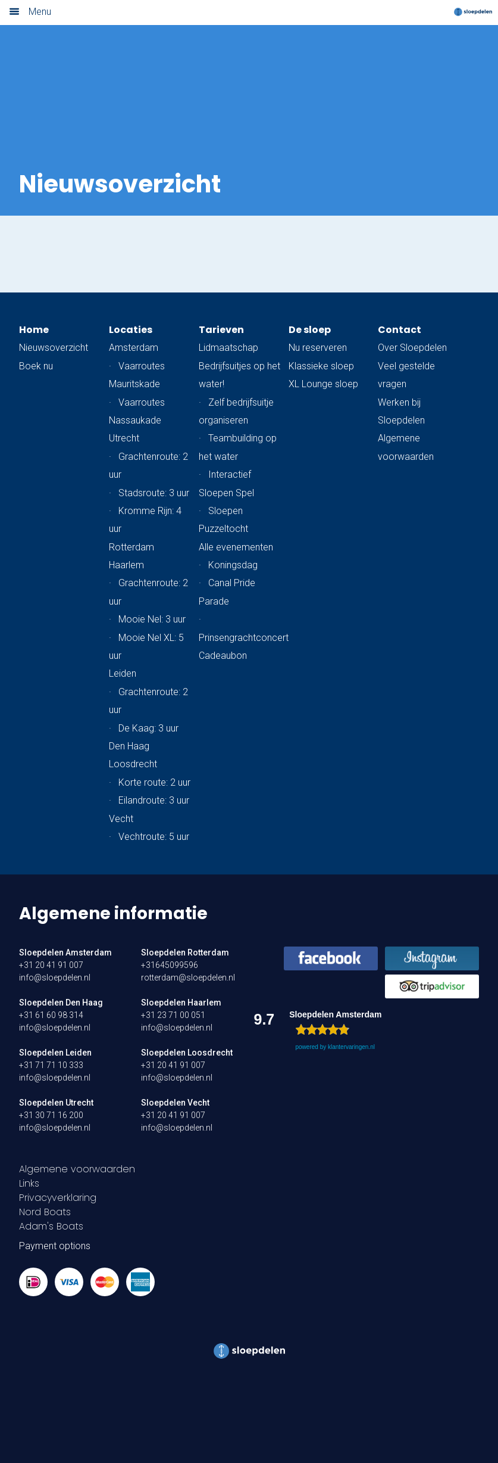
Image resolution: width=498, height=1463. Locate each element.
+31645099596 (169, 965)
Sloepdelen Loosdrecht (187, 1052)
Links (29, 1183)
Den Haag (129, 746)
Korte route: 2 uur (154, 782)
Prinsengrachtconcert (244, 637)
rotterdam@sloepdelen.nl (188, 977)
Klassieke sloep (321, 366)
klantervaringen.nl (351, 1047)
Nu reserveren (318, 347)
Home (34, 330)
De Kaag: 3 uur (148, 728)
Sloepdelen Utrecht (56, 1102)
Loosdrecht (133, 764)
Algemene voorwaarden (77, 1169)
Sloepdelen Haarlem (181, 1002)
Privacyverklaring (57, 1197)
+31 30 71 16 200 (51, 1115)
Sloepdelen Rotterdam (185, 952)
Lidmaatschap (228, 347)
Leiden (122, 673)
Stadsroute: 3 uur (153, 493)
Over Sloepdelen (412, 347)
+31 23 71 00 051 (173, 1015)
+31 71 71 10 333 (51, 1065)
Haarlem (126, 565)
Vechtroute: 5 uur (153, 836)
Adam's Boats (51, 1226)
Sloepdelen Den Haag (61, 1002)
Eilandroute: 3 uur (153, 800)
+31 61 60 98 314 (51, 1015)
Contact (399, 330)
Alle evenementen (236, 547)
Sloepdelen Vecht (175, 1102)
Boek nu (36, 366)
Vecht (121, 818)
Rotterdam (131, 547)
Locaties (130, 330)
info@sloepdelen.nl (54, 977)
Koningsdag (233, 565)
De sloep (310, 330)
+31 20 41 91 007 (51, 965)
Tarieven (221, 330)
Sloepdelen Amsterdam (65, 952)
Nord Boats (45, 1212)
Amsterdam (133, 347)
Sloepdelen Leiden (55, 1052)
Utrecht (124, 438)
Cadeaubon (223, 655)
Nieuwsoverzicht (53, 347)
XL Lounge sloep (323, 384)
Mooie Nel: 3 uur (152, 619)
